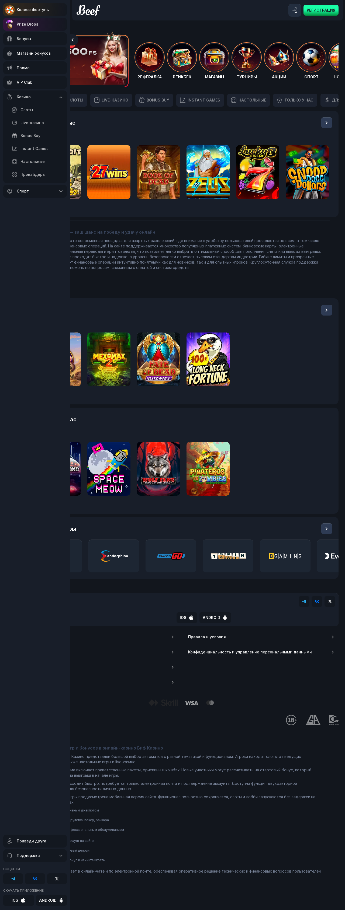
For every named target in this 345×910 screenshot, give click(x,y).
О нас (140, 642)
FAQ (140, 672)
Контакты (140, 657)
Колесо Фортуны (33, 9)
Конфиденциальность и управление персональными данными (274, 660)
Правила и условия (274, 642)
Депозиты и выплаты (140, 687)
